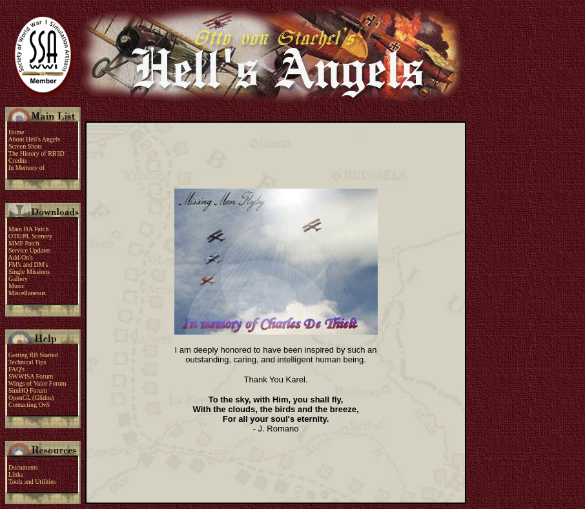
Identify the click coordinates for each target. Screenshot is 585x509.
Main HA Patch (26, 229)
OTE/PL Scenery (30, 236)
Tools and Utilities (32, 481)
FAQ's (16, 369)
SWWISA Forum (30, 376)
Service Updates (29, 250)
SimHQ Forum (27, 390)
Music (16, 285)
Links (15, 474)
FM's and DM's (28, 264)
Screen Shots (25, 146)
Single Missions (29, 271)
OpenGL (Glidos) (31, 397)
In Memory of (26, 167)
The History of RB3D (35, 153)
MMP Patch (22, 243)
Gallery (18, 278)
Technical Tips (28, 362)
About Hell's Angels (34, 139)
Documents (22, 467)
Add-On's (20, 257)
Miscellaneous (27, 292)
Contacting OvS (29, 404)
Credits (17, 160)
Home (16, 132)
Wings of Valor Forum (37, 383)
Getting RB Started (33, 354)
